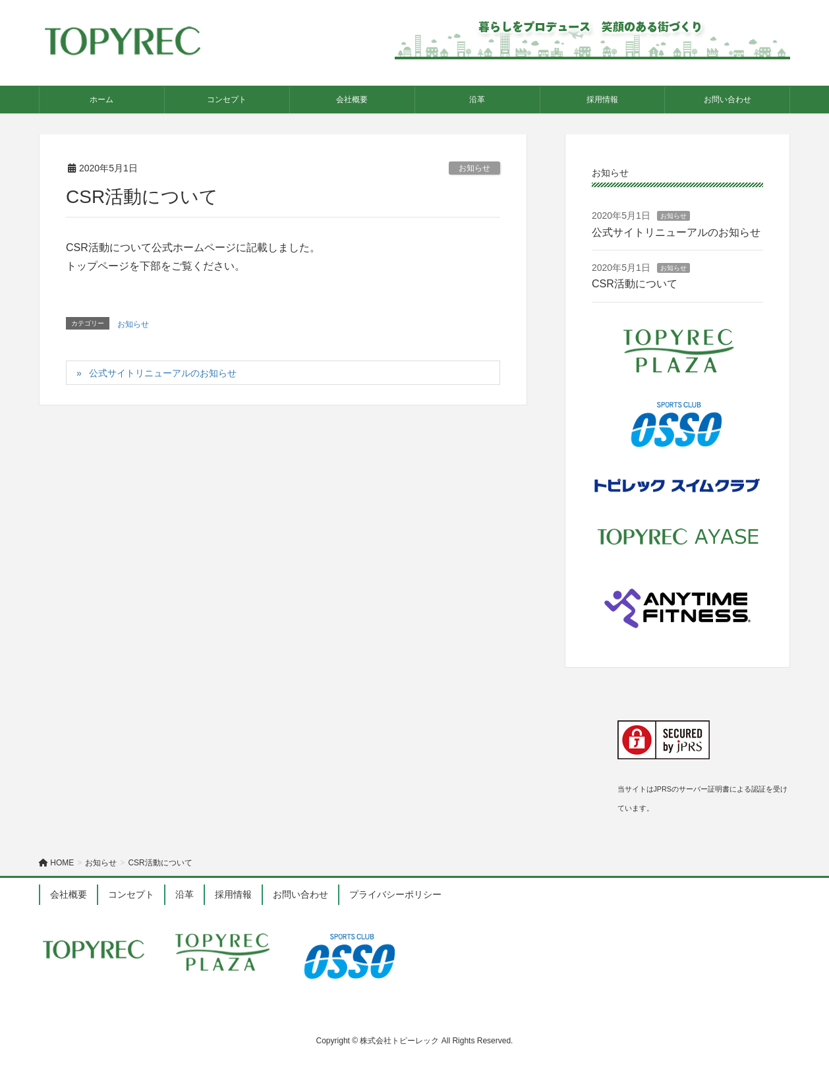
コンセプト (131, 894)
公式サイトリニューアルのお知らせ (163, 373)
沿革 (184, 894)
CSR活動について (634, 283)
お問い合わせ (300, 894)
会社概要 (68, 894)
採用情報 (233, 894)
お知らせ (474, 168)
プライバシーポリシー (395, 894)
